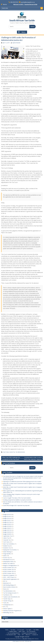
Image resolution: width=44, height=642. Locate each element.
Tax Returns (6, 595)
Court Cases (6, 452)
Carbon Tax (6, 538)
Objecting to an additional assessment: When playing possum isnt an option (22, 481)
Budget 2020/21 (7, 528)
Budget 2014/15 (7, 516)
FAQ (19, 634)
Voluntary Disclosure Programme (11, 610)
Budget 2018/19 (7, 524)
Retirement (6, 583)
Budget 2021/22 (7, 530)
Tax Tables (36, 629)
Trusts (4, 602)
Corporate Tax (6, 540)
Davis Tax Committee (8, 544)
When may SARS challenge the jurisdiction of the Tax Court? (11, 458)
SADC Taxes (22, 631)
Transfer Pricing (7, 601)
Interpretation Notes (8, 561)
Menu (21, 32)
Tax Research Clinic (11, 634)
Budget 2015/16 (7, 518)
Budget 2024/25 (7, 534)
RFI (23, 634)
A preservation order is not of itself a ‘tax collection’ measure (33, 458)
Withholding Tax (7, 612)
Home (6, 629)
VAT (4, 606)
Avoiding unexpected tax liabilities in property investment (17, 500)
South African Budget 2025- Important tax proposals (16, 505)
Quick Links (5, 8)
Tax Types (28, 629)
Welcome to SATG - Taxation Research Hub (25, 4)
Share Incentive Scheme (9, 587)
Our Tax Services (31, 631)
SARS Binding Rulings (8, 585)
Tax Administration (20, 452)
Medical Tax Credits (8, 563)
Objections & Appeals (8, 575)
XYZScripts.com (28, 641)
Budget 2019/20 (7, 526)
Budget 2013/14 (7, 514)
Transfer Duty (6, 599)
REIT (4, 581)
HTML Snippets (16, 641)
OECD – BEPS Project (8, 577)
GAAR (4, 555)
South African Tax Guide (22, 20)
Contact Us (35, 634)
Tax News (12, 629)
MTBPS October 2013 (8, 567)
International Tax (7, 559)
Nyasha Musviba (16, 42)
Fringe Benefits (7, 553)
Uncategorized (6, 604)
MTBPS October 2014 (8, 569)
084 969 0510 (14, 2)
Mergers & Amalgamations (10, 565)
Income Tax (12, 452)
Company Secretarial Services (29, 633)
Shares (5, 589)
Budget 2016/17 (7, 520)
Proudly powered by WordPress (13, 638)
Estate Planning (7, 551)
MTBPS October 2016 (8, 573)
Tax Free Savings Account (9, 593)
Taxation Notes (13, 631)
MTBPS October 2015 (8, 571)
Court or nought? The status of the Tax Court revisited (16, 498)
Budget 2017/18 (7, 522)
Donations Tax (7, 548)
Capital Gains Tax (7, 536)
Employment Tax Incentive (9, 550)
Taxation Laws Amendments (10, 597)
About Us (28, 634)
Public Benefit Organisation (10, 579)
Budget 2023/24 (7, 532)
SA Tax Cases (20, 629)
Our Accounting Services (14, 633)
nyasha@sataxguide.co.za (28, 2)
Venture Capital (7, 608)
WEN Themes (35, 638)
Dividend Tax (6, 546)
